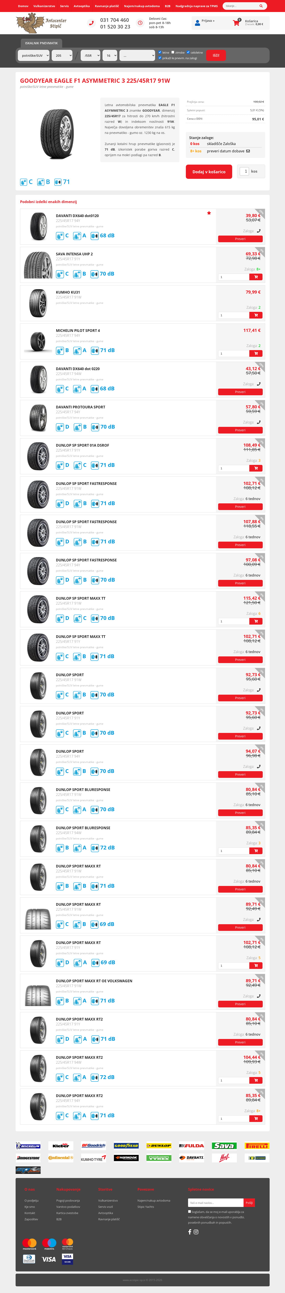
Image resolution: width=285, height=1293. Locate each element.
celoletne (195, 52)
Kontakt (30, 1213)
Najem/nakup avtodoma (142, 6)
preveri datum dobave (228, 151)
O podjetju (32, 1200)
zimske (178, 52)
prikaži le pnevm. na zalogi (179, 58)
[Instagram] (196, 1231)
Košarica (251, 21)
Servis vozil (105, 1207)
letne (163, 52)
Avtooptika (82, 6)
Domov (23, 6)
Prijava (208, 20)
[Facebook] (189, 1231)
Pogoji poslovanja (68, 1200)
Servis (64, 6)
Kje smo (30, 1207)
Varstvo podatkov (68, 1207)
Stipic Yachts (145, 1207)
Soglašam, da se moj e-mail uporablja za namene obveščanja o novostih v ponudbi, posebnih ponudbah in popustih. (216, 1217)
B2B (167, 6)
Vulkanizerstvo (44, 6)
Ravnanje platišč (107, 6)
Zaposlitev (31, 1219)
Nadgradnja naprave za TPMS (197, 6)
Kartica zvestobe (67, 1213)
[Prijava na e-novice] (249, 1202)
